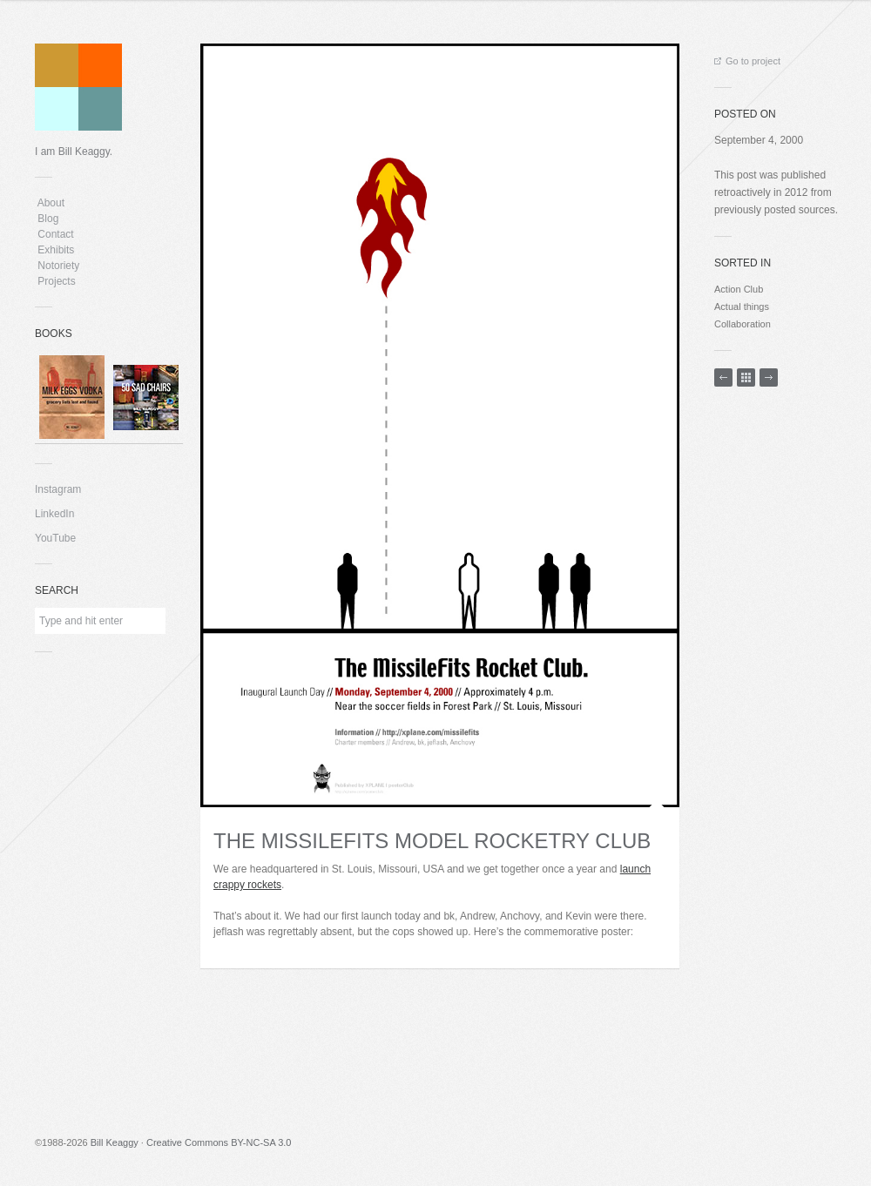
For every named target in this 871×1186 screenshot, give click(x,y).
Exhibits (56, 250)
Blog (48, 218)
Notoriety (57, 265)
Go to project (747, 61)
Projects (56, 281)
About (51, 203)
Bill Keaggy (114, 1142)
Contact (56, 234)
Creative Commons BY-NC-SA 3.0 (219, 1142)
